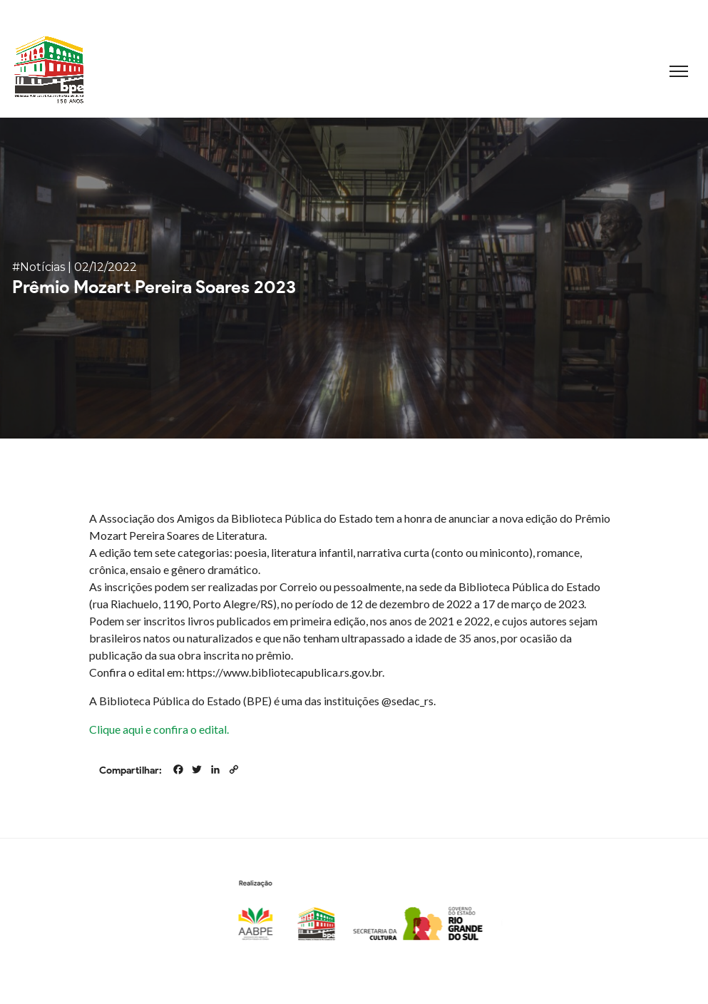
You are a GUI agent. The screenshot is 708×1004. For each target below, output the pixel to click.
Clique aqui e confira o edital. (159, 729)
